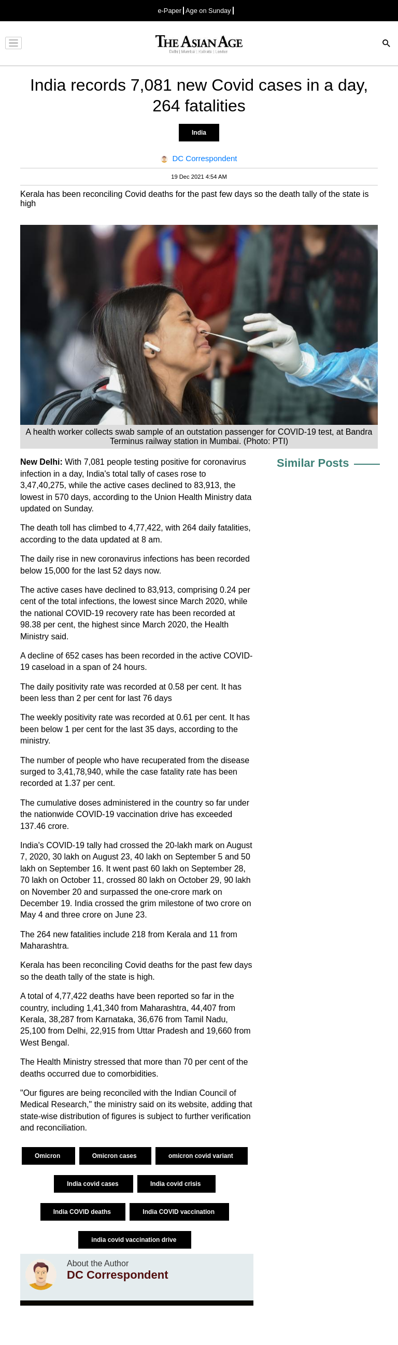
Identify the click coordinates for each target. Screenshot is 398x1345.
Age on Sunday (208, 11)
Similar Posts (313, 462)
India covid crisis (176, 1183)
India (199, 132)
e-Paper (169, 11)
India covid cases (93, 1183)
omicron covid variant (201, 1156)
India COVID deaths (83, 1211)
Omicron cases (115, 1156)
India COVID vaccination (179, 1211)
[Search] (386, 44)
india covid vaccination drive (134, 1239)
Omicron (48, 1156)
